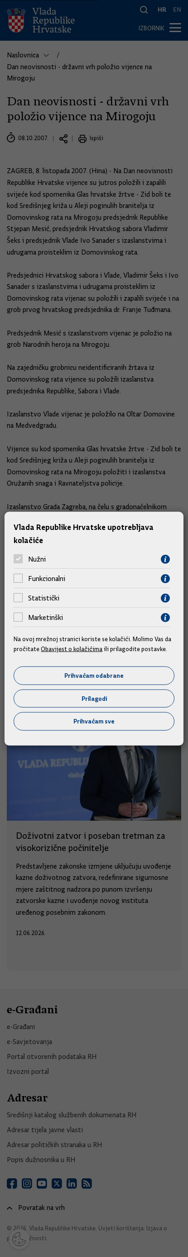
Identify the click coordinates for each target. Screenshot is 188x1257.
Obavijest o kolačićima (71, 648)
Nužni (37, 559)
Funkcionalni (46, 579)
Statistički (43, 598)
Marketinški (45, 618)
